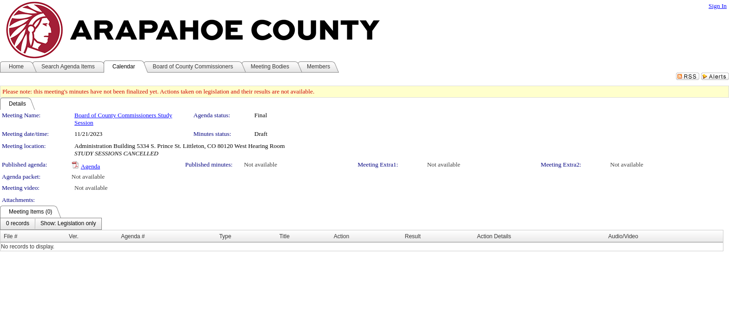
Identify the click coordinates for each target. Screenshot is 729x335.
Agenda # (133, 236)
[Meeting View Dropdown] (68, 223)
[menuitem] (17, 223)
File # (10, 236)
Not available (260, 164)
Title (284, 236)
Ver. (74, 236)
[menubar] (51, 224)
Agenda (90, 166)
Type (225, 236)
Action (341, 236)
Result (413, 236)
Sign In (718, 5)
